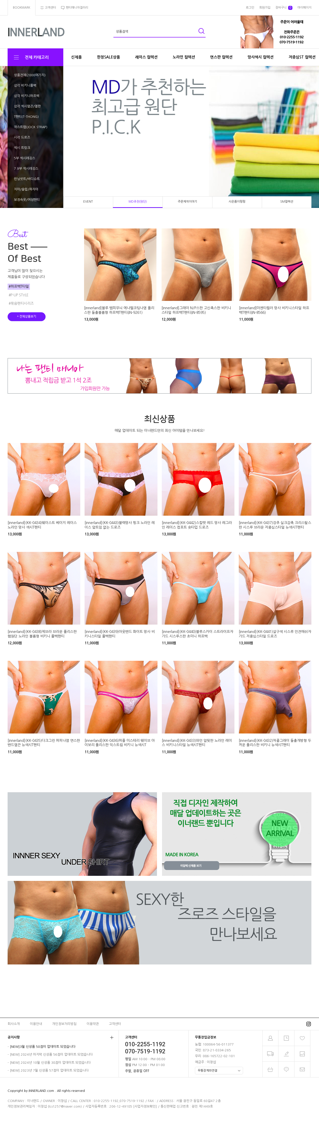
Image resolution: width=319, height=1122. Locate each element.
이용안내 (36, 1024)
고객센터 (115, 1024)
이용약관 (93, 1024)
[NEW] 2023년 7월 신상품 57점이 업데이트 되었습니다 (49, 1070)
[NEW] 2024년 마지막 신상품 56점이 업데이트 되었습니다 (51, 1054)
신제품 (76, 57)
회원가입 (264, 7)
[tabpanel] (159, 137)
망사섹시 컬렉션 (260, 57)
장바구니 (283, 8)
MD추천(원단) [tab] (138, 201)
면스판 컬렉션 (221, 57)
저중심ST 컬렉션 (302, 57)
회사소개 (14, 1024)
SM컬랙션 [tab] (286, 201)
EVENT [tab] (88, 201)
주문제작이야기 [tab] (187, 201)
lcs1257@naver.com (65, 1106)
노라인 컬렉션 (184, 57)
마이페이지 (304, 7)
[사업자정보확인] (145, 1106)
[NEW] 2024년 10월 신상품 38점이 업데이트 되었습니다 (50, 1062)
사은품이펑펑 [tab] (237, 201)
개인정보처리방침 (64, 1024)
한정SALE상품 (108, 57)
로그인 (250, 7)
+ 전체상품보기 (26, 316)
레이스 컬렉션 (146, 57)
